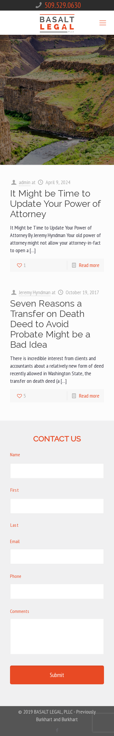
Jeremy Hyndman (34, 292)
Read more (89, 265)
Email (15, 541)
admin (24, 182)
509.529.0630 (62, 5)
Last (14, 525)
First (14, 490)
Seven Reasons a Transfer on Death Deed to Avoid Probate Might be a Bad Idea (50, 324)
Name (15, 454)
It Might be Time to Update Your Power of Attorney (55, 203)
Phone (15, 576)
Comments (19, 611)
